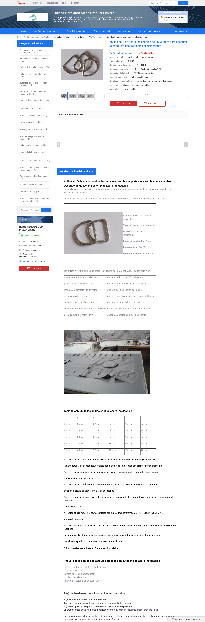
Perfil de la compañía (76, 31)
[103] (33, 115)
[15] (30, 192)
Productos (37, 3)
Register (75, 3)
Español (179, 31)
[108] (35, 67)
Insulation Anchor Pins (45, 37)
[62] (34, 84)
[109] (34, 75)
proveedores (52, 3)
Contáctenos (124, 31)
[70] (31, 122)
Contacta (34, 268)
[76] (34, 168)
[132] (31, 51)
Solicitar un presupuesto (149, 31)
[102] (35, 160)
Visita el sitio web (30, 235)
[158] (34, 60)
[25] (34, 199)
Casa (23, 31)
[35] (33, 185)
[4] (34, 101)
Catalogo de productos (46, 31)
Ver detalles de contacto (34, 261)
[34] (33, 129)
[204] (34, 92)
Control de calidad (102, 31)
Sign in (64, 3)
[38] (33, 145)
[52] (33, 108)
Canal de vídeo (147, 53)
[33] (33, 153)
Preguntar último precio (123, 53)
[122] (32, 137)
